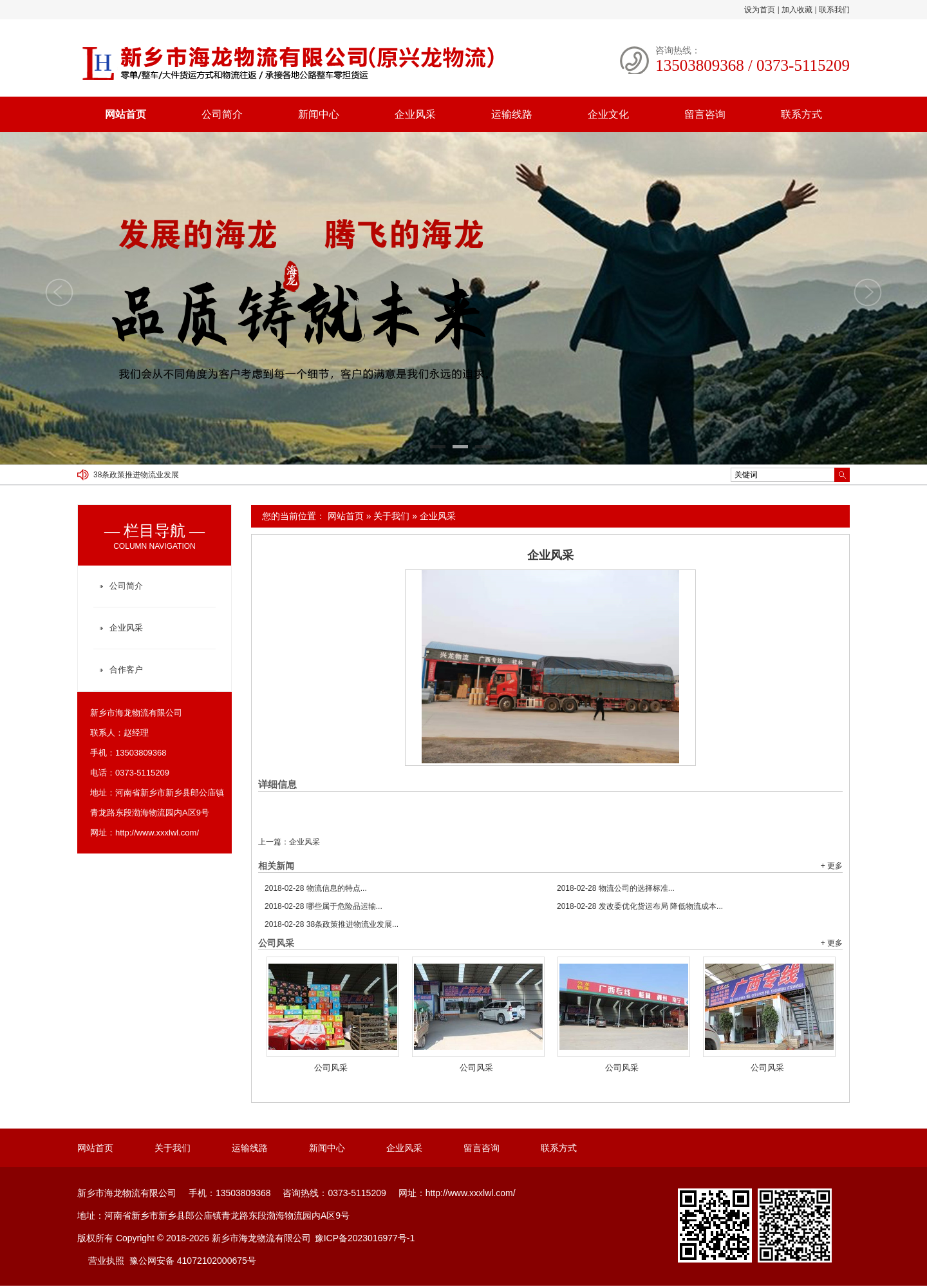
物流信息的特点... (316, 888)
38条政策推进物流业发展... (331, 924)
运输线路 (511, 114)
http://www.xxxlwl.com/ (157, 832)
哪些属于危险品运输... (323, 906)
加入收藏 (797, 9)
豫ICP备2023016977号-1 (365, 1238)
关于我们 (391, 516)
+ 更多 (832, 865)
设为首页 (759, 9)
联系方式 (801, 114)
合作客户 (126, 669)
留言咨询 (705, 114)
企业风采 (415, 114)
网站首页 (125, 114)
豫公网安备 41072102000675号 (192, 1260)
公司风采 (331, 1067)
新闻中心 (318, 114)
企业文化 (608, 114)
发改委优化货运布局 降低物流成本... (640, 906)
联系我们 (834, 9)
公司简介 (222, 114)
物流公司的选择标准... (616, 888)
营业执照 (106, 1260)
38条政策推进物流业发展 (136, 474)
